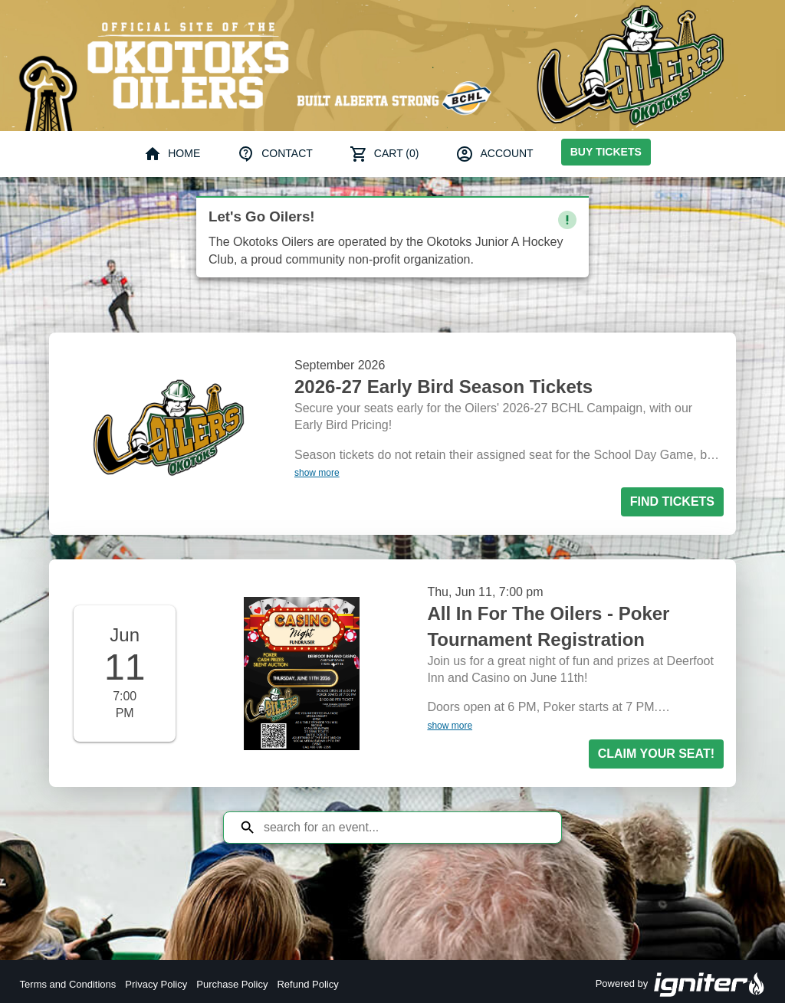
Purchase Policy (232, 984)
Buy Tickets (606, 152)
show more (317, 472)
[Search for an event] (404, 827)
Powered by (681, 984)
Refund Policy (307, 984)
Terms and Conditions (68, 984)
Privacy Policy (156, 984)
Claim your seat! (656, 753)
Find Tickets (672, 501)
